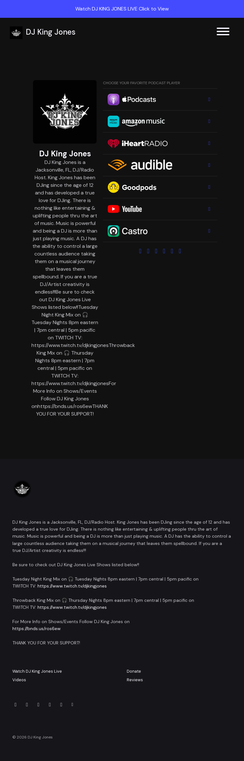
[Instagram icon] (27, 704)
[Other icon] (73, 704)
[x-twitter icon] (15, 704)
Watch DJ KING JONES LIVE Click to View (122, 8)
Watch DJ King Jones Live (37, 671)
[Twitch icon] (61, 704)
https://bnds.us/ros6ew (36, 628)
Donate (134, 671)
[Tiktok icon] (50, 704)
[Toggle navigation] (223, 32)
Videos (19, 680)
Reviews (135, 680)
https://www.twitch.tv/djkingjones (72, 586)
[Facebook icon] (38, 704)
